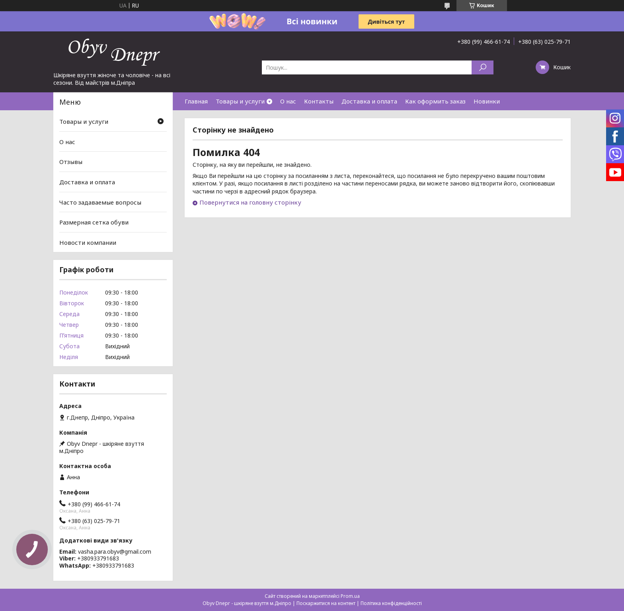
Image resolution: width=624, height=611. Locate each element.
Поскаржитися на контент (325, 603)
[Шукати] (482, 67)
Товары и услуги (240, 101)
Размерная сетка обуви (94, 222)
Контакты (318, 101)
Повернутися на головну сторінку (250, 202)
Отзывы (70, 162)
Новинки (487, 101)
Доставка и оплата (369, 101)
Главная (196, 101)
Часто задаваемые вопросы (100, 202)
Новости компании (87, 242)
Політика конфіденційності (391, 603)
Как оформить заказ (435, 101)
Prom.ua (350, 596)
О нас (288, 101)
